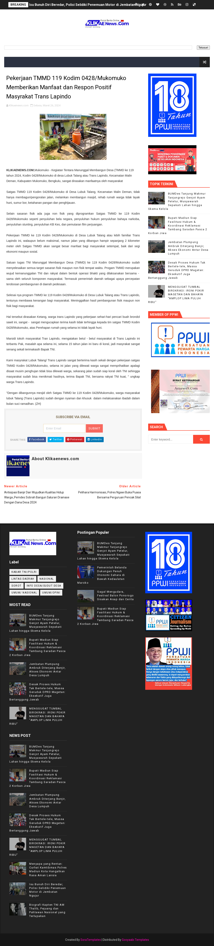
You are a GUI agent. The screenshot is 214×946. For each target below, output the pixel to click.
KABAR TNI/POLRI (24, 571)
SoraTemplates (90, 939)
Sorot (16, 585)
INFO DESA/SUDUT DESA (44, 585)
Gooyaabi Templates (135, 939)
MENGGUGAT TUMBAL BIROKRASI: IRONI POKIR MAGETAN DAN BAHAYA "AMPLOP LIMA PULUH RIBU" (176, 294)
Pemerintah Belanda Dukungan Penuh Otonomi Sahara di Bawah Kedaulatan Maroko (102, 575)
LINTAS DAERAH (22, 578)
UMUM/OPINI (51, 592)
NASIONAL (46, 578)
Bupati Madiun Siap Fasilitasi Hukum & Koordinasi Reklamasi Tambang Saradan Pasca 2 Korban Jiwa (177, 225)
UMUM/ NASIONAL (24, 592)
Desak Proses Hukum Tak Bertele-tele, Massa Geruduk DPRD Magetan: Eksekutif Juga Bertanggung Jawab (177, 270)
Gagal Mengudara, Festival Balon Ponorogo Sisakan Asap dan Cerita (115, 595)
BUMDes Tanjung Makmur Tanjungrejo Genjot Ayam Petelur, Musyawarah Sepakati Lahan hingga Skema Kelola (177, 201)
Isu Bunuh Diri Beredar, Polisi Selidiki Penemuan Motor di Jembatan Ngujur (87, 5)
